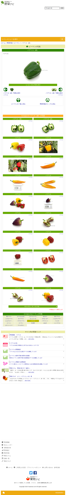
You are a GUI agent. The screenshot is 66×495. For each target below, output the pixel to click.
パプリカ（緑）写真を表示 (11, 93)
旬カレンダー (7, 445)
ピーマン (17, 43)
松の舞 (33, 323)
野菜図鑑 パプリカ (15, 335)
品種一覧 (5, 458)
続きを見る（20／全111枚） (41, 306)
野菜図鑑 (5, 442)
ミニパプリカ (57, 323)
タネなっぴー (45, 318)
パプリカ (5, 95)
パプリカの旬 (13, 343)
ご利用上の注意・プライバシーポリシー (27, 467)
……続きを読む (30, 339)
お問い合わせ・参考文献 (51, 467)
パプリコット (45, 320)
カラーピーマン (33, 316)
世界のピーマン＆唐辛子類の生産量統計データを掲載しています (25, 358)
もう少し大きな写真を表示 (33, 85)
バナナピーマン (21, 320)
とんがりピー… (9, 320)
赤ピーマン (9, 316)
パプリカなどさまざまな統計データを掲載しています (23, 351)
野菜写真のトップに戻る (47, 104)
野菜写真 (10, 43)
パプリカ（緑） (18, 119)
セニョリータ (33, 318)
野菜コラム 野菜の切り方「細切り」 (20, 368)
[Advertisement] (33, 24)
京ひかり (45, 316)
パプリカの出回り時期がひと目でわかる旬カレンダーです (24, 345)
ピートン (9, 323)
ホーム (3, 43)
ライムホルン (21, 325)
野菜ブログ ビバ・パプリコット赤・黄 (21, 376)
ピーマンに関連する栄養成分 (18, 362)
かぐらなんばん (21, 316)
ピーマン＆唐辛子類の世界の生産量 (19, 355)
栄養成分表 (6, 447)
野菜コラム (6, 455)
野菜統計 (5, 450)
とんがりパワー (57, 318)
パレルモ (57, 320)
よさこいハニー (9, 325)
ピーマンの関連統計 (15, 349)
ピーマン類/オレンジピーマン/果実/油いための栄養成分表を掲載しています (28, 364)
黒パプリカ (57, 316)
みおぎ (45, 323)
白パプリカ (21, 318)
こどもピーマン (9, 318)
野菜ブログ (6, 461)
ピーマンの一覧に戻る (18, 104)
